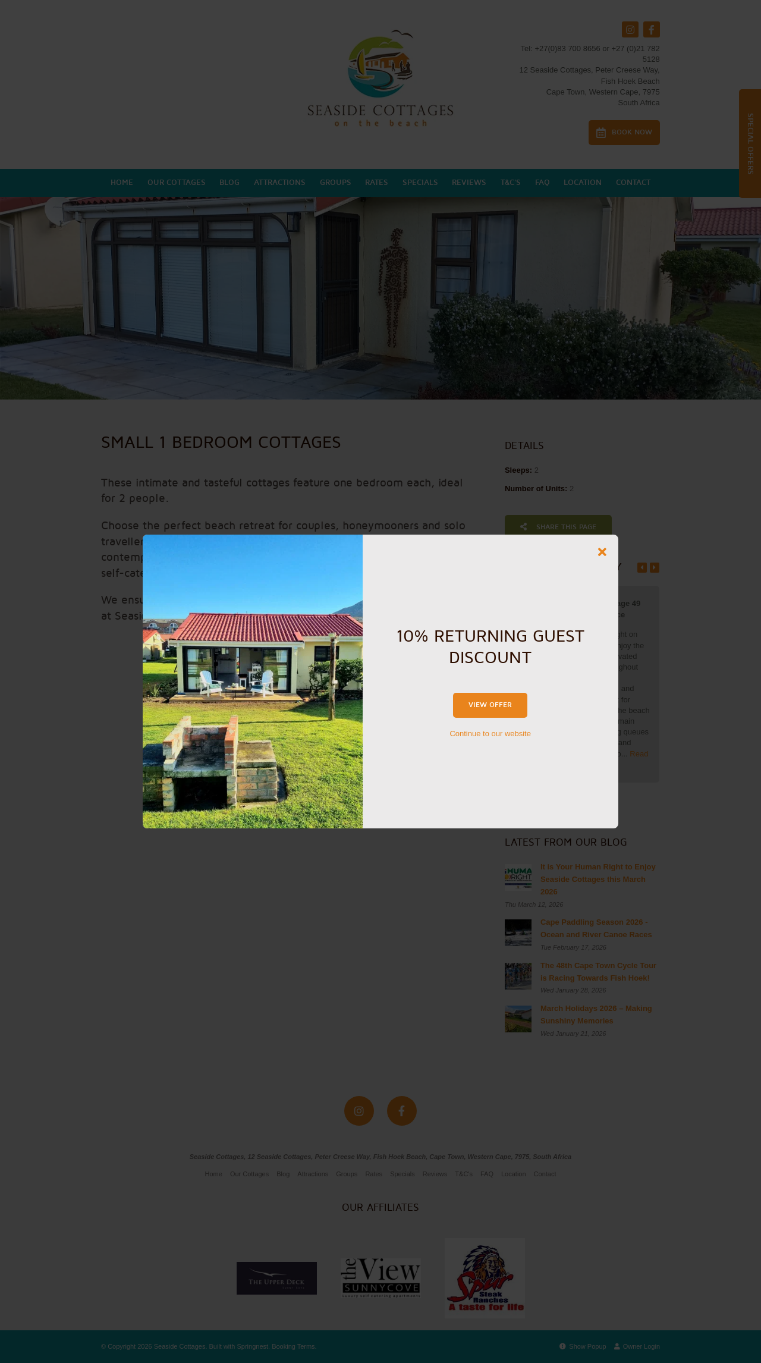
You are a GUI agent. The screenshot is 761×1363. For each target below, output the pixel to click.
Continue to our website (490, 733)
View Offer (490, 705)
